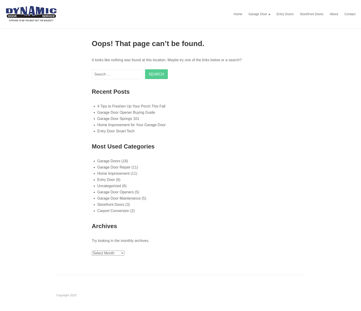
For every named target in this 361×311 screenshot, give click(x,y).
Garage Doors (109, 161)
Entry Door (106, 180)
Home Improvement (113, 173)
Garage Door (257, 14)
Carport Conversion (113, 211)
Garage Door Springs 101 (118, 119)
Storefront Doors (311, 14)
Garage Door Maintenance (119, 198)
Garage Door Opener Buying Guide (126, 112)
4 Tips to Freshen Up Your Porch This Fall (131, 106)
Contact (349, 14)
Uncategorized (109, 186)
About (334, 14)
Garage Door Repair (114, 167)
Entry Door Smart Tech (116, 131)
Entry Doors (285, 14)
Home (238, 14)
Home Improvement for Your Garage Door (131, 125)
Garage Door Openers (115, 192)
